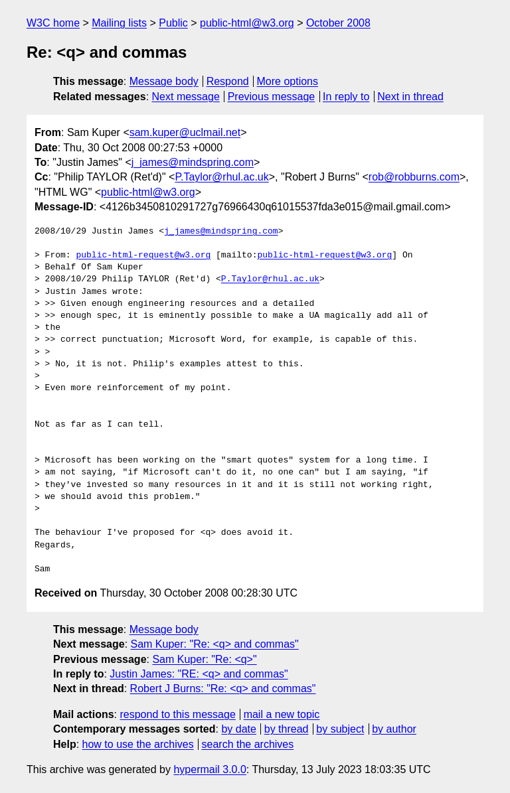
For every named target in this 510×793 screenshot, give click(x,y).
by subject (340, 729)
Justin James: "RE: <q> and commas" (199, 674)
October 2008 (338, 23)
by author (394, 729)
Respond (228, 81)
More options (288, 81)
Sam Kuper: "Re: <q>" (204, 659)
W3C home (53, 23)
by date (238, 729)
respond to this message (177, 714)
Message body (164, 81)
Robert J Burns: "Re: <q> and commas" (223, 688)
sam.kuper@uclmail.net (184, 132)
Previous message (271, 96)
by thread (286, 729)
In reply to (346, 96)
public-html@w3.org (247, 23)
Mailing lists (119, 23)
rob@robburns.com (414, 176)
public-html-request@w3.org (143, 255)
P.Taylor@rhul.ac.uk (221, 176)
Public (173, 23)
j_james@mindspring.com (192, 162)
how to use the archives (138, 744)
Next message (186, 96)
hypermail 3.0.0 (209, 769)
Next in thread (410, 96)
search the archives (248, 744)
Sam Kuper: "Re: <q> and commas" (215, 644)
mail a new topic (282, 714)
